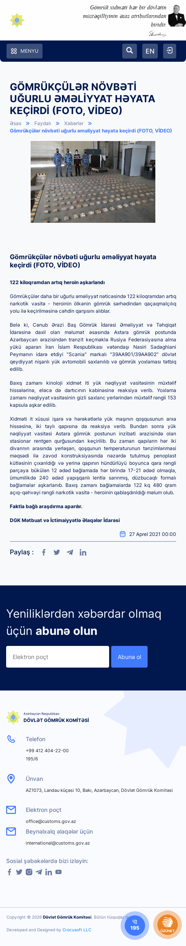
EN (150, 51)
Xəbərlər (73, 123)
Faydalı (42, 123)
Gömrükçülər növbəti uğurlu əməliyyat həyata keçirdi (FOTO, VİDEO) (91, 131)
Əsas (15, 123)
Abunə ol (129, 656)
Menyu (24, 51)
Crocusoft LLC (77, 929)
